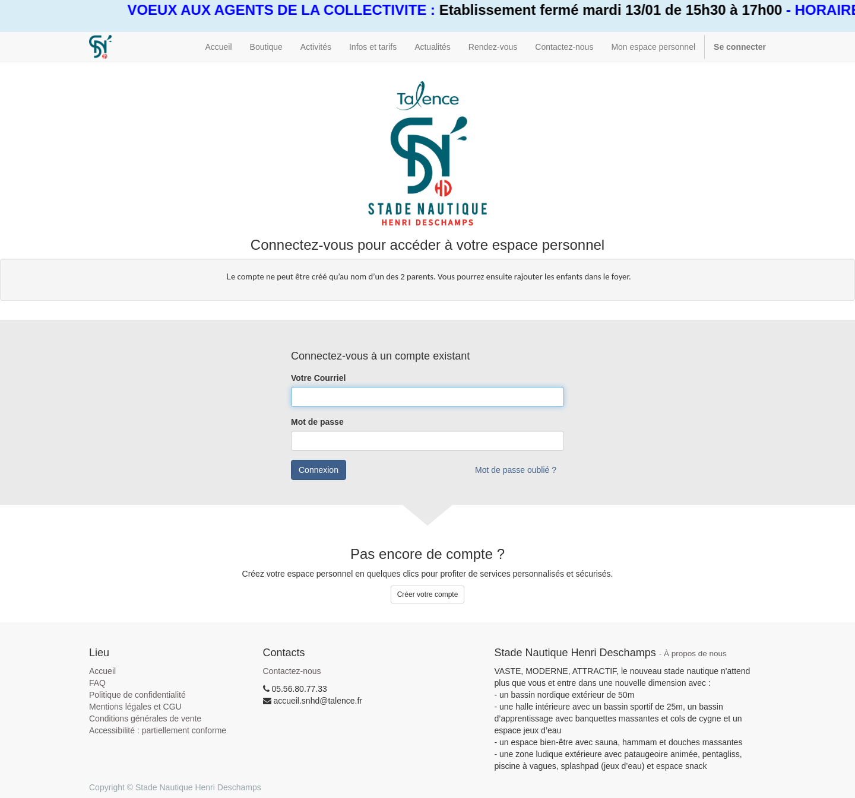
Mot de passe (317, 422)
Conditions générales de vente (145, 718)
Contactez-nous (292, 671)
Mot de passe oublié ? (515, 470)
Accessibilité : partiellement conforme (157, 730)
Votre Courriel (318, 378)
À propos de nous (695, 653)
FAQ (97, 683)
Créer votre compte (427, 594)
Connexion (318, 470)
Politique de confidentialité (137, 695)
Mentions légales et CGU (135, 706)
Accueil (102, 671)
